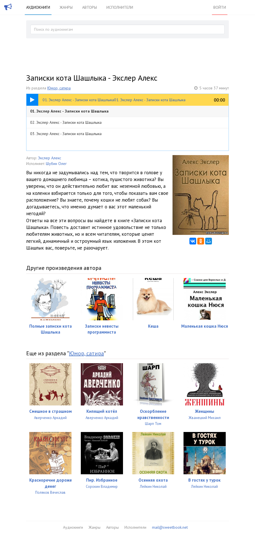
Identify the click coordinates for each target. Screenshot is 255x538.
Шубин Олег (56, 163)
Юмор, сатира (59, 88)
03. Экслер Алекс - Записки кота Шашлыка (66, 133)
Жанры (66, 7)
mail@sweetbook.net (170, 527)
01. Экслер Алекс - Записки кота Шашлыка (69, 111)
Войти (219, 7)
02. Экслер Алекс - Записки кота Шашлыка (66, 122)
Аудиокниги (38, 7)
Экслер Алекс (49, 157)
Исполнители (119, 7)
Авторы (89, 7)
